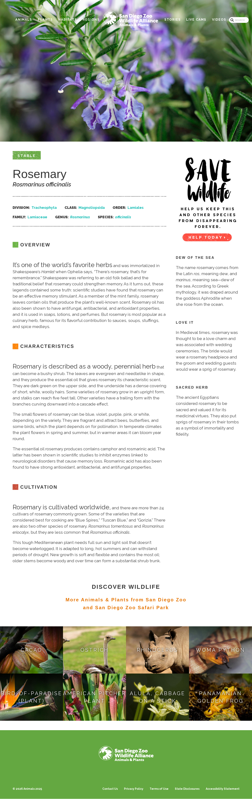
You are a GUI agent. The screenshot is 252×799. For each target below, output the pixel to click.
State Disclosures (187, 788)
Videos (219, 19)
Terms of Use (159, 788)
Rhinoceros (157, 650)
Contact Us (110, 788)
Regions (91, 19)
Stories (172, 19)
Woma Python (220, 650)
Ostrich (95, 650)
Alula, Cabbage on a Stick (157, 697)
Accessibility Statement (222, 788)
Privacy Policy (133, 788)
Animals (23, 19)
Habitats (67, 19)
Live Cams (196, 19)
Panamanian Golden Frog (220, 697)
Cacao (31, 650)
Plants (45, 19)
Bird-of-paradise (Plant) (31, 697)
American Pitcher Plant (94, 697)
